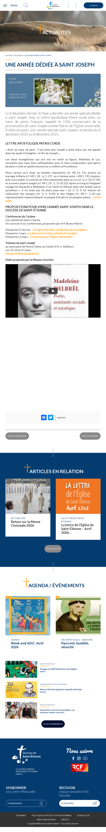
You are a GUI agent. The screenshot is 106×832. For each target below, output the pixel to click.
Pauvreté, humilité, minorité (78, 624)
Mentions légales (46, 824)
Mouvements (80, 5)
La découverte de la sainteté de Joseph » (53, 233)
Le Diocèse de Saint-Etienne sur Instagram (78, 763)
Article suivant (90, 438)
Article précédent (17, 438)
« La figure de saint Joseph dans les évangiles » (59, 229)
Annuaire (72, 5)
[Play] (53, 291)
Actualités (18, 55)
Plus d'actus (53, 550)
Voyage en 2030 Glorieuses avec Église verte (27, 667)
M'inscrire (67, 808)
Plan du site (83, 820)
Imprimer (61, 417)
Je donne (93, 5)
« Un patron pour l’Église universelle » (51, 236)
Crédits (65, 824)
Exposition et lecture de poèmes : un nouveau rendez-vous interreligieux (27, 713)
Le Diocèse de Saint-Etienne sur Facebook (73, 763)
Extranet (21, 820)
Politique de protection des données (52, 820)
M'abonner (15, 808)
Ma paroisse (65, 5)
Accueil (8, 55)
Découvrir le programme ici (22, 253)
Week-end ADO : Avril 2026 (27, 624)
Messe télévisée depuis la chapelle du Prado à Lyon (27, 690)
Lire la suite (27, 512)
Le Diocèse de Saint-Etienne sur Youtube (85, 763)
